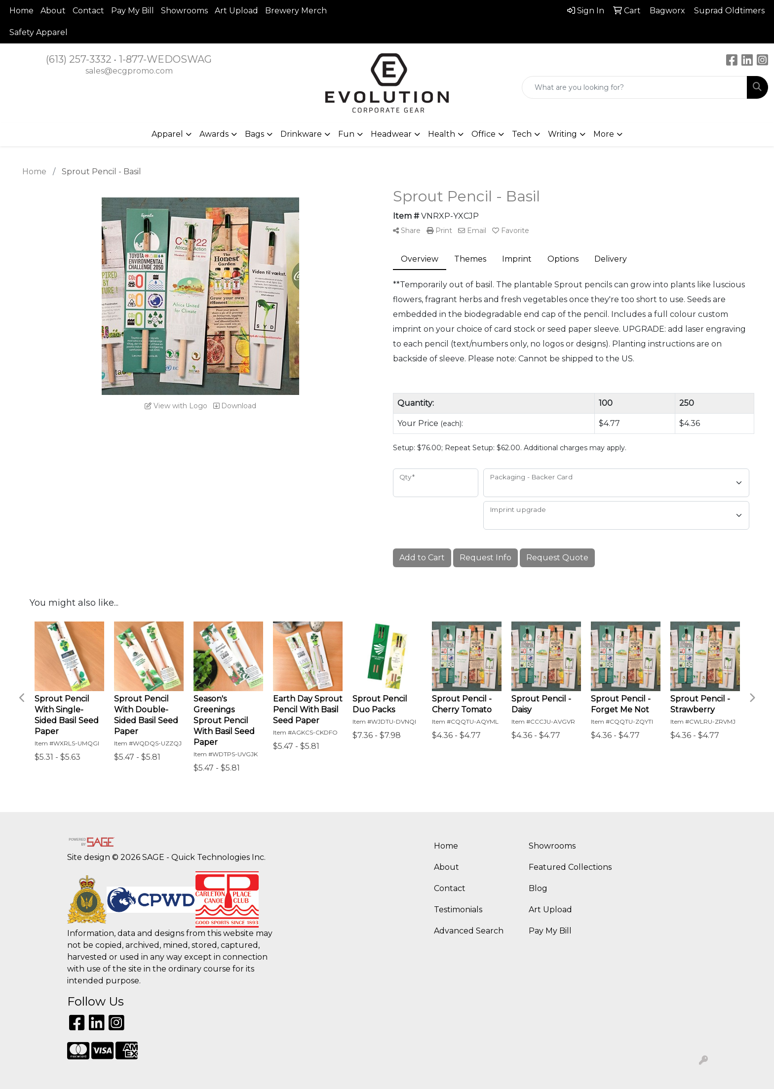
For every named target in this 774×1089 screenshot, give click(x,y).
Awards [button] (214, 134)
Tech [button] (522, 134)
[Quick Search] (634, 87)
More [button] (603, 134)
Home (21, 10)
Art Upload (236, 10)
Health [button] (441, 134)
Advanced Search (468, 930)
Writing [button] (562, 134)
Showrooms (184, 10)
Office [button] (483, 134)
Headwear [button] (391, 134)
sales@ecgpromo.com (129, 71)
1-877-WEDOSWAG (165, 59)
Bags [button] (254, 134)
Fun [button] (346, 134)
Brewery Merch (296, 10)
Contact (88, 10)
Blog (538, 888)
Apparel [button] (167, 134)
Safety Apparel (38, 32)
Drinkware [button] (301, 134)
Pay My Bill (132, 10)
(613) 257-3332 (79, 59)
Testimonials (458, 909)
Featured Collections (570, 867)
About (53, 10)
